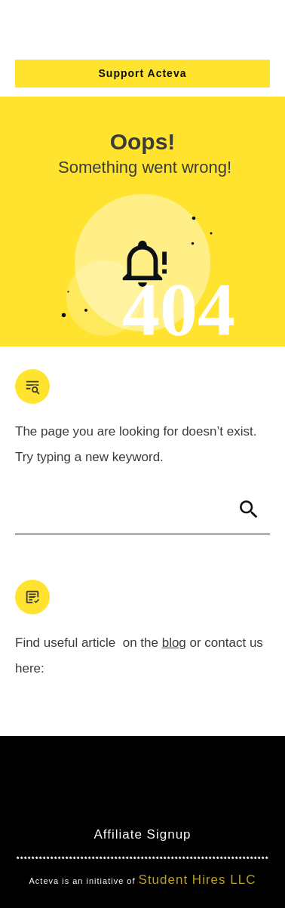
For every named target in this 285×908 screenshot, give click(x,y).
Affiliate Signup (142, 834)
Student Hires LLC (197, 880)
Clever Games (155, 807)
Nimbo (230, 807)
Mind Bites (67, 807)
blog (174, 643)
